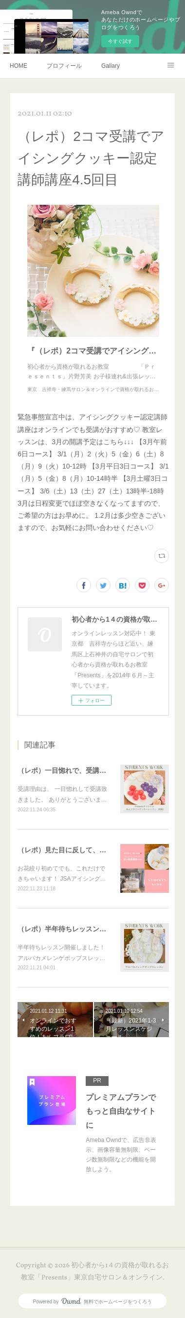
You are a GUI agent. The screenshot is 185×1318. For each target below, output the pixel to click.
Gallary (110, 65)
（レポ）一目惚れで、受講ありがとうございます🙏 (97, 770)
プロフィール (64, 65)
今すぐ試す (120, 41)
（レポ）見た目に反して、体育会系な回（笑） (89, 850)
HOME (18, 65)
